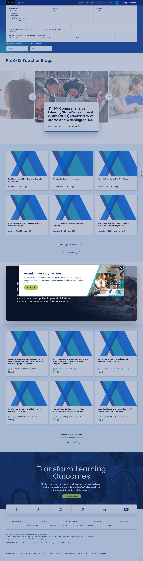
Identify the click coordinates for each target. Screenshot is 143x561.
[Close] (121, 268)
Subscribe (31, 287)
